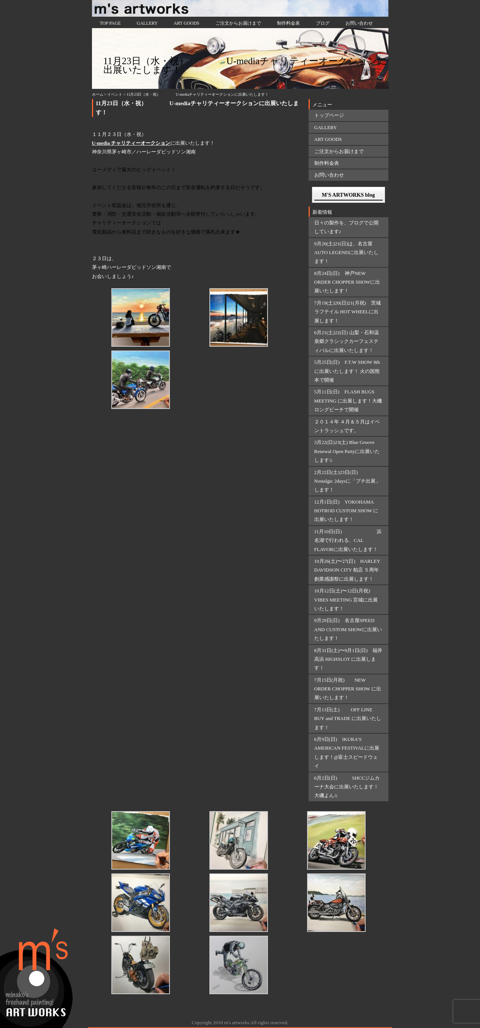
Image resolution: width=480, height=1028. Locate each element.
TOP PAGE (110, 23)
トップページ (329, 115)
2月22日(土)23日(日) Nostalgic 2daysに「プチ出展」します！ (347, 481)
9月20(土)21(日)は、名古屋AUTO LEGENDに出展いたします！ (346, 252)
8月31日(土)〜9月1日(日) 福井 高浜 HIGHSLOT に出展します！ (348, 659)
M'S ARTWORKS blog (348, 195)
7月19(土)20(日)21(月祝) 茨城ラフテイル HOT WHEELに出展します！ (347, 312)
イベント (114, 94)
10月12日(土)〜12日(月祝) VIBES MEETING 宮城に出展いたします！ (346, 599)
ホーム (97, 94)
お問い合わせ (359, 23)
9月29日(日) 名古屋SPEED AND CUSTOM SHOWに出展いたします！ (348, 629)
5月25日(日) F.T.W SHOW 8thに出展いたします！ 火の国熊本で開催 (347, 371)
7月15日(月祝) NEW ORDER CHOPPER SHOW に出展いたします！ (347, 689)
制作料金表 (288, 23)
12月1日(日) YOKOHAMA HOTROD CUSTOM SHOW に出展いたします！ (346, 511)
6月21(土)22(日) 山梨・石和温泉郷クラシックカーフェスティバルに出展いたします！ (346, 341)
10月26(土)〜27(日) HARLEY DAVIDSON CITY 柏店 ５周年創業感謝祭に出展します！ (347, 570)
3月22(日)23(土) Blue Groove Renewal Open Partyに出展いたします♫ (347, 451)
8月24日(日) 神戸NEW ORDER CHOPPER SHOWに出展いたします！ (347, 282)
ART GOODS (186, 23)
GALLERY (147, 23)
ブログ (323, 23)
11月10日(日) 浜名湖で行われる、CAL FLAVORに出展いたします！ (348, 540)
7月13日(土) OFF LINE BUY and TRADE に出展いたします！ (348, 718)
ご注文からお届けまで (238, 23)
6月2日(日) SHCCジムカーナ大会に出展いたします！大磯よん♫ (347, 787)
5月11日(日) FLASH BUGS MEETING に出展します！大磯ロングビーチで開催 (348, 400)
